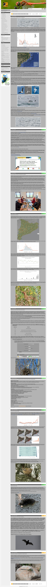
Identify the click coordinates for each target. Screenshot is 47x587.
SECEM (18, 492)
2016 (27, 487)
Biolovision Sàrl (20, 586)
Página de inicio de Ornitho (4, 10)
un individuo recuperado (19, 414)
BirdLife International (33, 113)
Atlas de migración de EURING (35, 413)
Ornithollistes (25, 47)
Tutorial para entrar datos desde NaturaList (16, 155)
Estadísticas (2, 41)
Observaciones (3, 13)
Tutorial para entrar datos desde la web (15, 154)
